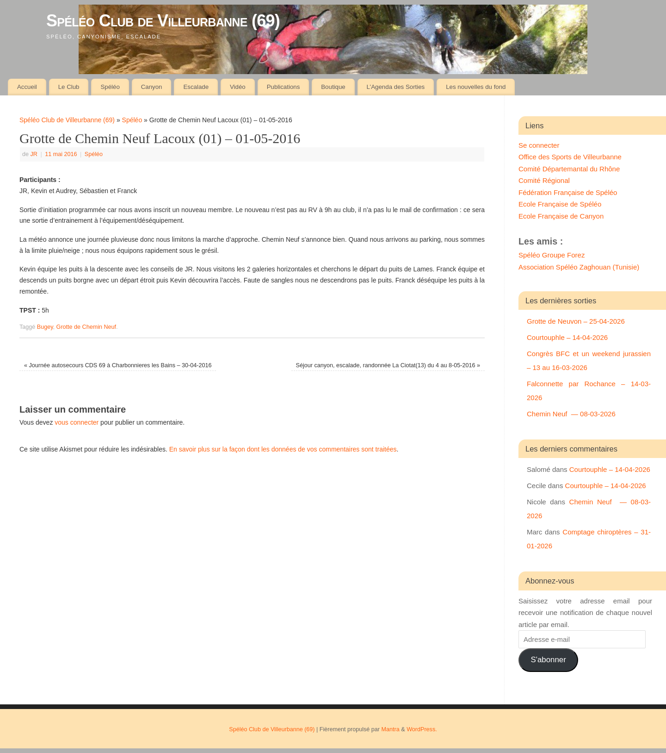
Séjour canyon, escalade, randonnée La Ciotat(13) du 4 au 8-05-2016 (388, 365)
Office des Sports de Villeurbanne (570, 157)
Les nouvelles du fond (476, 86)
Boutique (333, 86)
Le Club (69, 86)
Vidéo (238, 86)
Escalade (196, 86)
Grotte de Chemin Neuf (86, 327)
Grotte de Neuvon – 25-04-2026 (576, 321)
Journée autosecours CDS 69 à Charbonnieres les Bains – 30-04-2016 (117, 365)
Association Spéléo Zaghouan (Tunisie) (578, 267)
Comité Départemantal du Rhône (569, 169)
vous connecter (77, 422)
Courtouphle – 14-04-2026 (567, 337)
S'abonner (548, 659)
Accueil (27, 86)
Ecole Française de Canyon (561, 216)
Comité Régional (544, 180)
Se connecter (538, 145)
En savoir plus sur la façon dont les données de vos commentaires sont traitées (283, 449)
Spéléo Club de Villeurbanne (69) (163, 20)
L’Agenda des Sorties (396, 86)
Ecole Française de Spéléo (559, 204)
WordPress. (422, 729)
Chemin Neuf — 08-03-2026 (571, 414)
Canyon (151, 86)
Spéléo (109, 86)
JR (34, 154)
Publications (283, 86)
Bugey (45, 327)
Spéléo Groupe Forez (551, 255)
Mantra (391, 729)
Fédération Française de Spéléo (567, 192)
